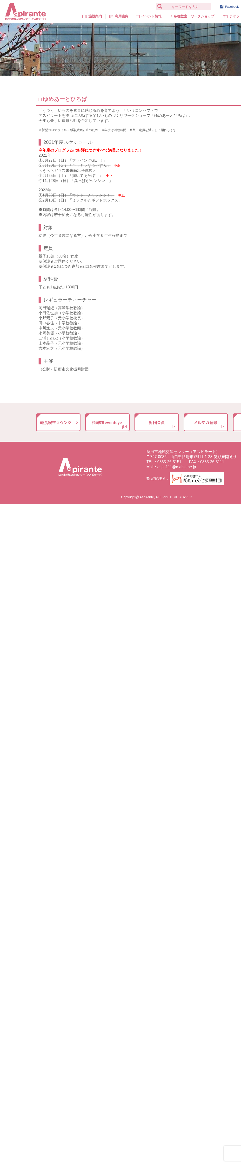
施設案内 (92, 16)
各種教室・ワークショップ (191, 16)
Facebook (229, 6)
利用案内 (118, 16)
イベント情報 (148, 16)
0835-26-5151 (169, 462)
